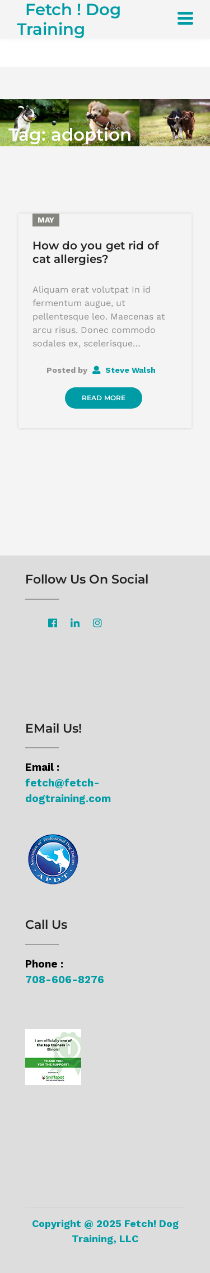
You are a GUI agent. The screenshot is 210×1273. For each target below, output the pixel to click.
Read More (104, 398)
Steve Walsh (124, 369)
